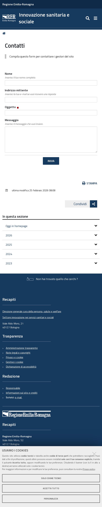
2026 (51, 235)
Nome (20, 75)
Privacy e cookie (14, 357)
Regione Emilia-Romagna (18, 4)
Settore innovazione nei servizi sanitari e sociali (28, 317)
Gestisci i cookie (14, 362)
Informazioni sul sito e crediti (21, 393)
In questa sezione (15, 216)
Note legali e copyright (18, 353)
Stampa (89, 183)
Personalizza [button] (51, 498)
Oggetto (12, 107)
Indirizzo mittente (30, 92)
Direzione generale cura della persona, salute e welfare (31, 311)
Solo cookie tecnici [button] (51, 478)
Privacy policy (89, 469)
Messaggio (24, 122)
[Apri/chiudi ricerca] (88, 18)
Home (4, 33)
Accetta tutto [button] (51, 488)
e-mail (18, 397)
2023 (51, 263)
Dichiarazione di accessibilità (21, 367)
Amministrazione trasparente (22, 348)
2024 (51, 254)
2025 (51, 244)
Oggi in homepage (51, 226)
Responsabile (13, 388)
